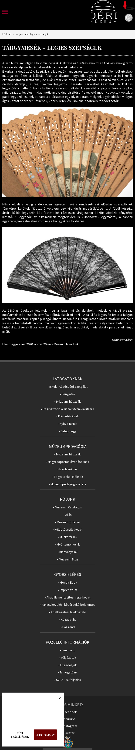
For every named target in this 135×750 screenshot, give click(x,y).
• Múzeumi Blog (67, 559)
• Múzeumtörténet (67, 522)
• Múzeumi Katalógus (67, 507)
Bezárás (57, 699)
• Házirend (68, 627)
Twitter (69, 733)
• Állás (67, 515)
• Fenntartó (67, 650)
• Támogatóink (68, 672)
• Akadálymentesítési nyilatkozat (67, 597)
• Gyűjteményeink (67, 544)
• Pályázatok (67, 658)
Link (76, 344)
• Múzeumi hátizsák (67, 402)
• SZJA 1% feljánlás (67, 680)
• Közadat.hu (67, 620)
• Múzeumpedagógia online (67, 484)
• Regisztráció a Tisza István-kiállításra (67, 409)
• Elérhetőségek (67, 416)
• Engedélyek (67, 665)
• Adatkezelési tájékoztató (67, 612)
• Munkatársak (67, 537)
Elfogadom (45, 735)
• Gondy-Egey (67, 583)
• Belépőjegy (68, 431)
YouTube (70, 719)
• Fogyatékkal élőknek (67, 477)
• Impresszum (67, 590)
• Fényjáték (67, 394)
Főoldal (6, 34)
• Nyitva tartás (67, 424)
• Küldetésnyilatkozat (67, 530)
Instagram (70, 726)
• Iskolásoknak (67, 469)
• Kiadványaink (67, 552)
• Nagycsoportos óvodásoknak (67, 462)
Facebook (70, 712)
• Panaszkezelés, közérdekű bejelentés (67, 605)
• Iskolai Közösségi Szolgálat (67, 387)
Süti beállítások (20, 734)
